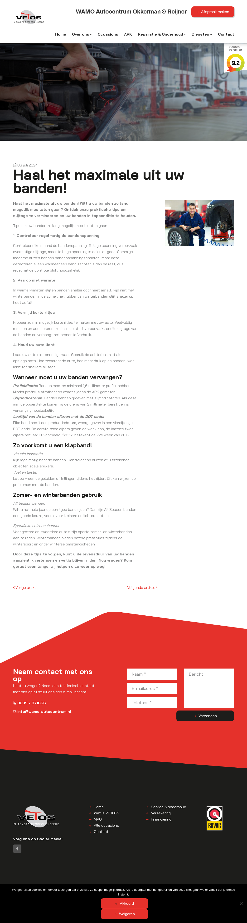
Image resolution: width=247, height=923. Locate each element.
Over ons (80, 34)
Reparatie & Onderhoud (160, 34)
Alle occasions (106, 826)
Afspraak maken (215, 12)
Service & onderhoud (168, 807)
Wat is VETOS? (106, 813)
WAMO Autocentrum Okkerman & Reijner (72, 888)
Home (60, 34)
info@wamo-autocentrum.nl (42, 712)
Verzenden (215, 716)
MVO (98, 819)
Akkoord (105, 914)
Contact (226, 34)
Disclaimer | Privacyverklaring (35, 893)
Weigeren (150, 914)
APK (128, 34)
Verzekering (161, 813)
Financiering (161, 819)
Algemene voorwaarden (124, 888)
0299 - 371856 (29, 703)
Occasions (108, 34)
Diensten (200, 34)
